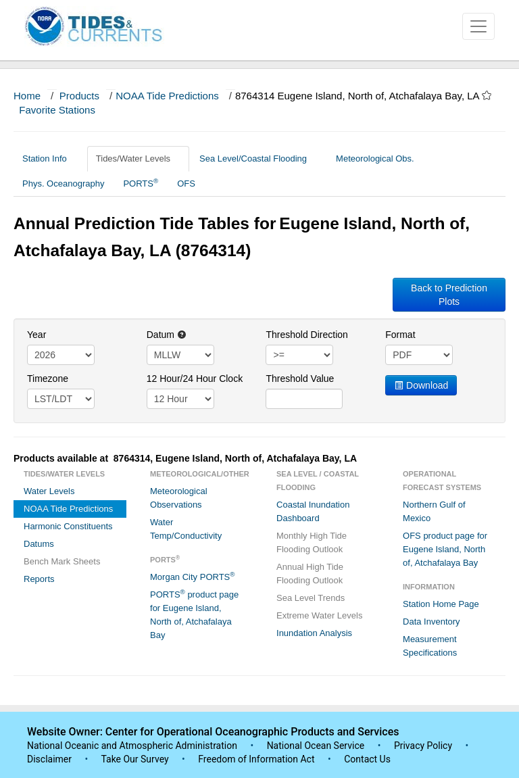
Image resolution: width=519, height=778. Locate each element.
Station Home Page (441, 604)
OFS (186, 183)
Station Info (49, 158)
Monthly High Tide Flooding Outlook (311, 542)
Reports (39, 579)
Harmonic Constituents (68, 526)
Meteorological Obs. (375, 158)
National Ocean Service (316, 745)
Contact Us (367, 759)
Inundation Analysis (314, 633)
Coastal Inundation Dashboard (312, 511)
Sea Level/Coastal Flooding (258, 158)
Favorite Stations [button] (63, 110)
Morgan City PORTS (192, 576)
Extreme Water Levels (319, 615)
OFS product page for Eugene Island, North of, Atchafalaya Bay (445, 549)
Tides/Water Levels (138, 158)
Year (36, 334)
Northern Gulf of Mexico (434, 511)
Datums (39, 544)
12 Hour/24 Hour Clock (195, 378)
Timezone (47, 378)
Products (79, 95)
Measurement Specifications (430, 646)
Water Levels (49, 491)
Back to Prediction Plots (449, 295)
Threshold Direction (306, 334)
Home (27, 95)
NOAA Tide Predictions (167, 95)
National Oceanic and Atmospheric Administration (132, 745)
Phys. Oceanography (63, 183)
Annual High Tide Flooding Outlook (309, 573)
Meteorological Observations (178, 498)
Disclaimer (49, 759)
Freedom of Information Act (256, 759)
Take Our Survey (136, 759)
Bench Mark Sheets (62, 561)
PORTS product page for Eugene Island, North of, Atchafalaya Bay (194, 614)
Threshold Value (300, 378)
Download (421, 385)
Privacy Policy (423, 745)
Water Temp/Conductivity (186, 529)
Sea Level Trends (310, 598)
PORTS (140, 183)
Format (400, 334)
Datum (167, 334)
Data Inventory (431, 621)
